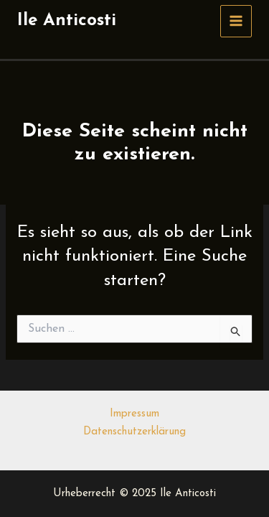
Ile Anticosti (66, 20)
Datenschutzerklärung (134, 432)
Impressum (134, 414)
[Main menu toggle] (236, 21)
